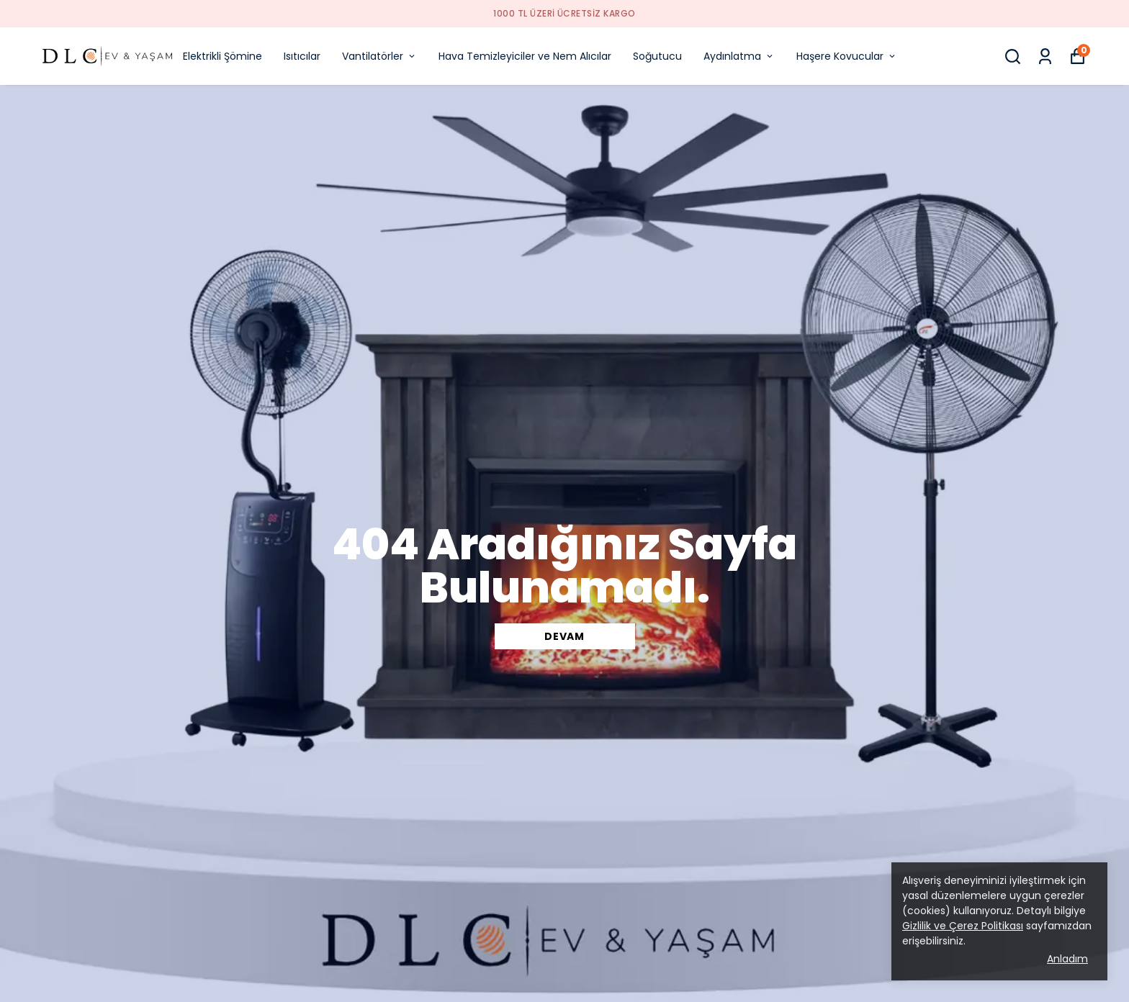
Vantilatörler (379, 56)
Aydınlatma (739, 56)
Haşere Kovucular (846, 56)
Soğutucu (657, 56)
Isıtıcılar (302, 56)
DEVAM (564, 636)
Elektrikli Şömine (222, 56)
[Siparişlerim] (1045, 57)
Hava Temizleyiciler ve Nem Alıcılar (524, 56)
